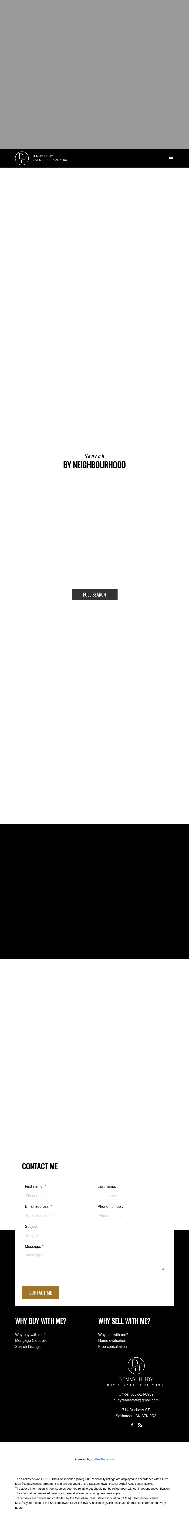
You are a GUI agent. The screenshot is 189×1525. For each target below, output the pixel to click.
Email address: (38, 1206)
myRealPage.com (103, 1459)
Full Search (94, 594)
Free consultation (112, 1347)
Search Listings (27, 1347)
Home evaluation (112, 1341)
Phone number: (110, 1206)
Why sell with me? (113, 1335)
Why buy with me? (30, 1335)
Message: (33, 1246)
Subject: (31, 1226)
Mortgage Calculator (32, 1341)
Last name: (107, 1186)
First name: (34, 1186)
